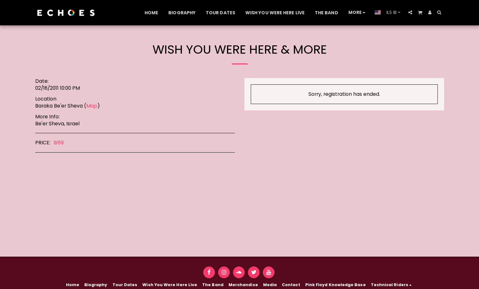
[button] (410, 12)
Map (91, 105)
